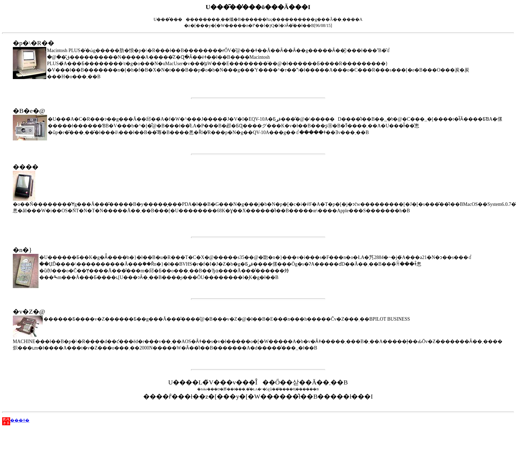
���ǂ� (15, 420)
